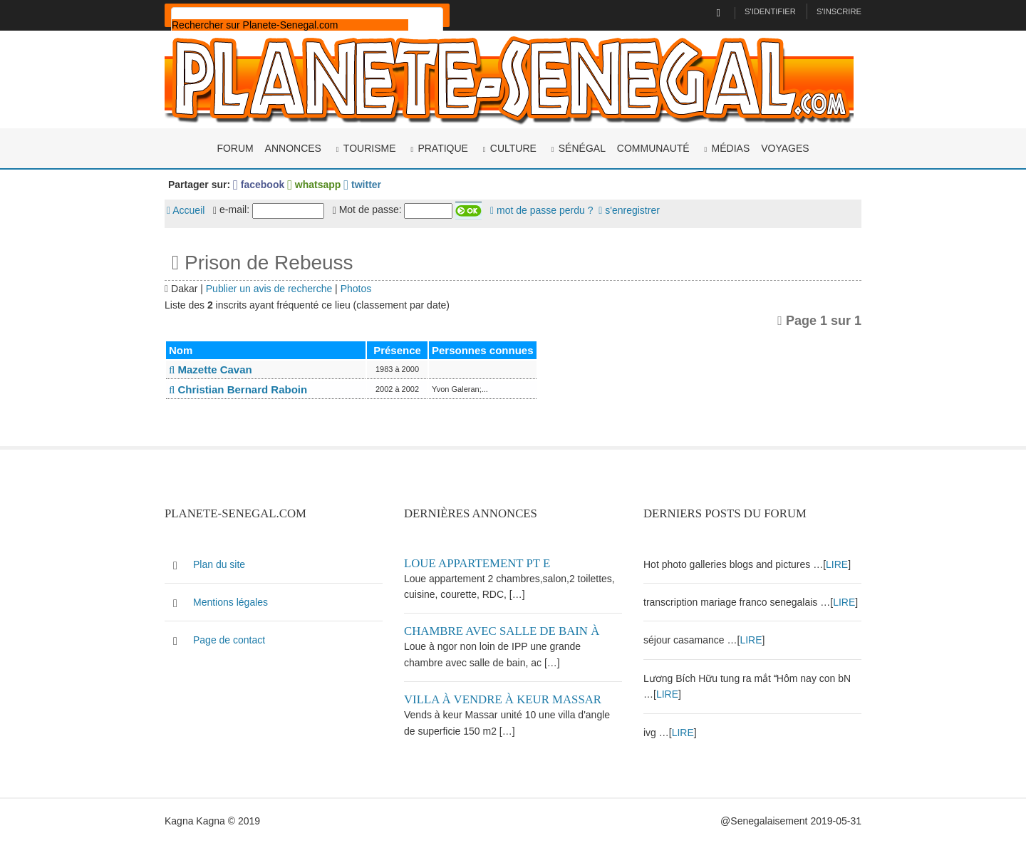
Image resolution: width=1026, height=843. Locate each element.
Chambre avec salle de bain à (501, 631)
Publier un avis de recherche (269, 288)
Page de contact (229, 640)
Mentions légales (230, 602)
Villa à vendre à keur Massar (502, 699)
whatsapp (314, 184)
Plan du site (219, 564)
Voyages (785, 148)
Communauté (653, 148)
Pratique (443, 148)
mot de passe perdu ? (541, 210)
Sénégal (582, 148)
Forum (235, 148)
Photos (356, 288)
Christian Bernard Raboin (238, 389)
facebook (258, 184)
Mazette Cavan (210, 369)
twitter (362, 184)
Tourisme (369, 148)
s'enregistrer (629, 210)
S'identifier (770, 11)
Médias (731, 148)
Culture (513, 148)
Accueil (185, 210)
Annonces (293, 148)
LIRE (837, 564)
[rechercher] (290, 24)
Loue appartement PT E (477, 563)
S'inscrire (839, 11)
